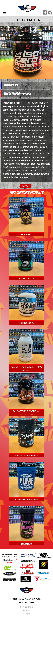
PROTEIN (15, 137)
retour (25, 186)
